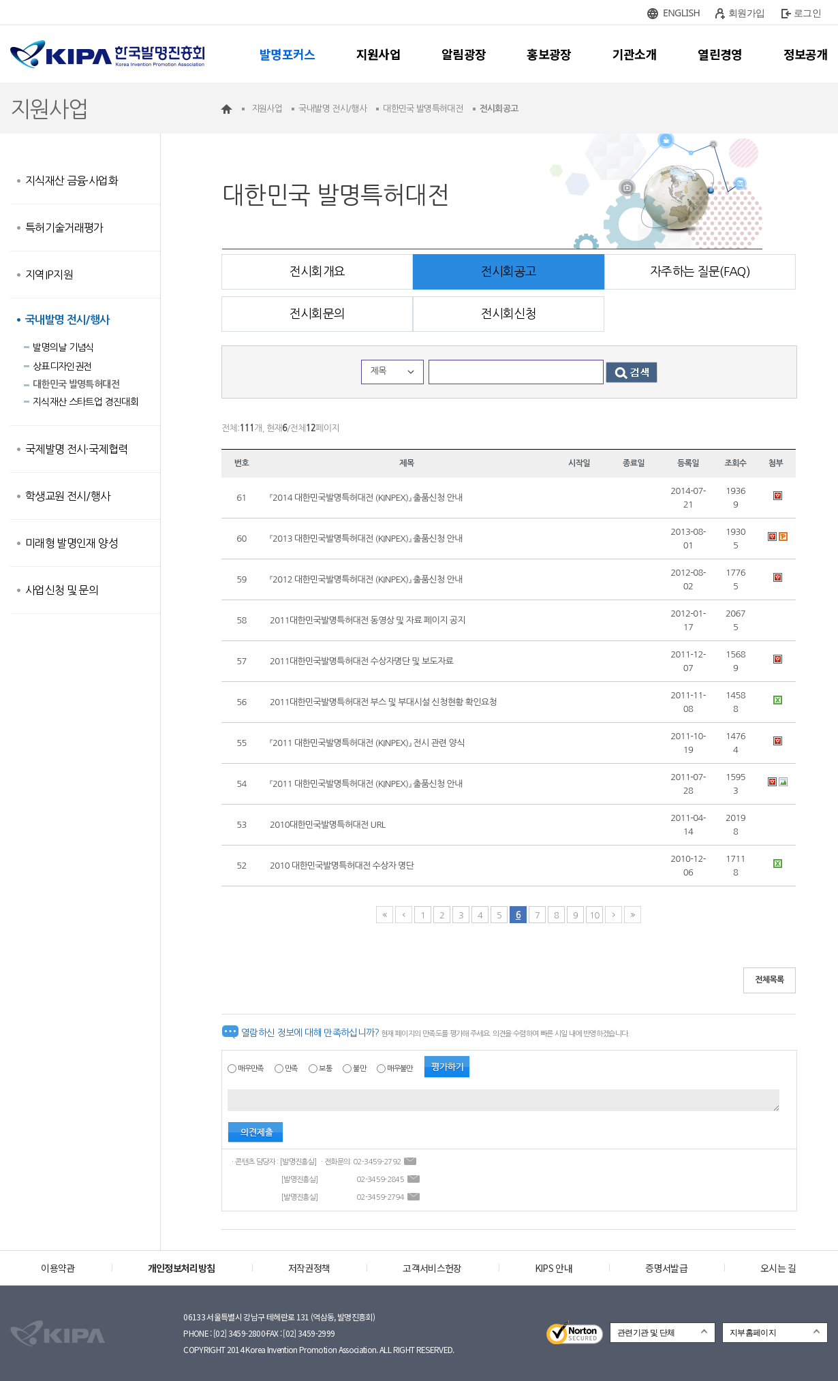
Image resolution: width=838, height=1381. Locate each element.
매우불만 (399, 1068)
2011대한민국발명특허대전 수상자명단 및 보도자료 (361, 661)
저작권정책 (309, 1268)
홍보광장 (549, 54)
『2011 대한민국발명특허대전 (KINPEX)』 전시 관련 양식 (367, 743)
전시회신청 (509, 314)
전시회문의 (317, 314)
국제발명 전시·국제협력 (76, 449)
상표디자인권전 (62, 366)
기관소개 (634, 54)
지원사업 (378, 54)
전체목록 (769, 980)
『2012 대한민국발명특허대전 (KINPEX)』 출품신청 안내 (366, 579)
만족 (291, 1068)
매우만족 (250, 1068)
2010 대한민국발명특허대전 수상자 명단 (342, 865)
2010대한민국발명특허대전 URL (327, 824)
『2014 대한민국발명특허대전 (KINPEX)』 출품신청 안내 (366, 497)
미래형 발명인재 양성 (71, 543)
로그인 (807, 12)
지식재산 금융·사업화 (71, 180)
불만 (359, 1068)
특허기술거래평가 (64, 227)
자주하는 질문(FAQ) (700, 272)
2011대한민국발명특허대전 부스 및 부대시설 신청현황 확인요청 (383, 702)
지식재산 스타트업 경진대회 (85, 402)
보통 (325, 1068)
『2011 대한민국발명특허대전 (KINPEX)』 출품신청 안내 (366, 783)
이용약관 (57, 1268)
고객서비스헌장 (432, 1268)
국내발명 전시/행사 (67, 320)
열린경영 (720, 54)
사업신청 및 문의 (61, 590)
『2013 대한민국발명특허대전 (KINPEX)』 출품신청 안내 (366, 538)
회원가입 (746, 12)
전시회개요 (317, 272)
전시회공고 (509, 272)
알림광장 (463, 54)
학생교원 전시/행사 (67, 496)
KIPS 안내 (553, 1268)
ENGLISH (681, 12)
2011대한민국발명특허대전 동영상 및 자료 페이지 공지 (367, 620)
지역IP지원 (49, 274)
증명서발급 (666, 1268)
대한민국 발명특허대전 (76, 384)
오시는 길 (778, 1268)
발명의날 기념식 (63, 347)
